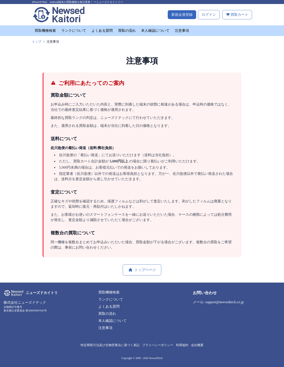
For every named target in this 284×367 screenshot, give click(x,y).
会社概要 (197, 345)
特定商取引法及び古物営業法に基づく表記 (110, 345)
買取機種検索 (45, 30)
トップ (36, 41)
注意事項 (182, 30)
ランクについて (73, 30)
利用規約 (182, 345)
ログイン (209, 14)
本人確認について (155, 30)
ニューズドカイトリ (42, 293)
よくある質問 (102, 30)
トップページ (142, 270)
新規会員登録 (182, 14)
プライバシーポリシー (157, 345)
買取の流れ (127, 30)
